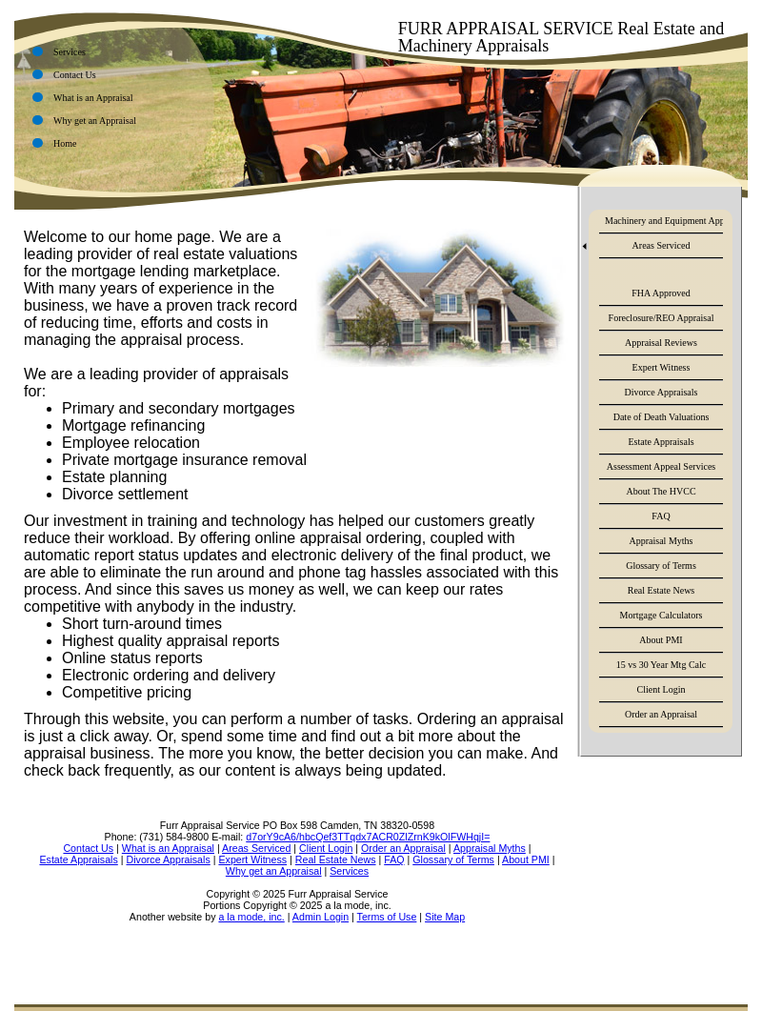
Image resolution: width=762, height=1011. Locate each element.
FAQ (661, 516)
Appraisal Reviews (661, 342)
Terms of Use (387, 916)
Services (69, 52)
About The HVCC (660, 491)
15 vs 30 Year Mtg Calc (661, 664)
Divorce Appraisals (661, 392)
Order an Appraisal (661, 714)
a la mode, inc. (251, 916)
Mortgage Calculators (661, 615)
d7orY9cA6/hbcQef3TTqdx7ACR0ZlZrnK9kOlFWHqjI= (368, 836)
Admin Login (320, 916)
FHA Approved (661, 293)
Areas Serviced (661, 245)
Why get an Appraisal (94, 120)
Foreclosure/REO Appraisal (661, 318)
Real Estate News (661, 590)
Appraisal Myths (661, 541)
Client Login (661, 689)
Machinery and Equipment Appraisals (664, 220)
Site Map (445, 916)
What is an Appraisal (93, 97)
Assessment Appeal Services (661, 466)
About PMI (660, 640)
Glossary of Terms (661, 565)
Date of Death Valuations (661, 417)
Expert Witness (661, 367)
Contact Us (74, 75)
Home (64, 143)
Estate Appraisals (660, 441)
